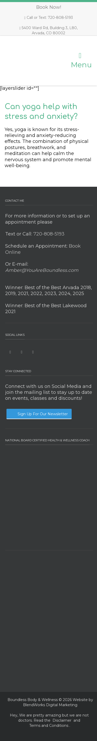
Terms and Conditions (48, 725)
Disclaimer (62, 720)
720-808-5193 (48, 234)
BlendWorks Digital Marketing (50, 705)
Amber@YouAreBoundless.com (41, 270)
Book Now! (48, 7)
